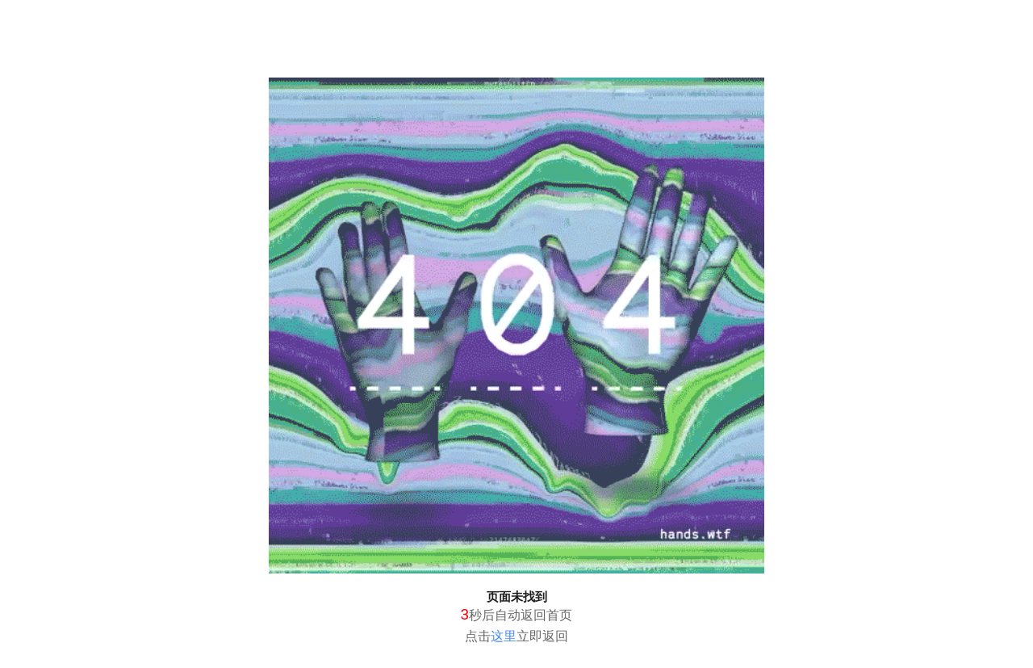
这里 (503, 636)
